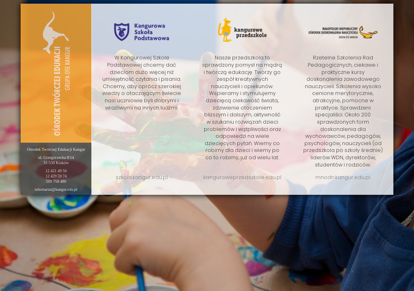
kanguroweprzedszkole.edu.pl (242, 177)
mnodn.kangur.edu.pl (342, 177)
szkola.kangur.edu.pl (142, 177)
